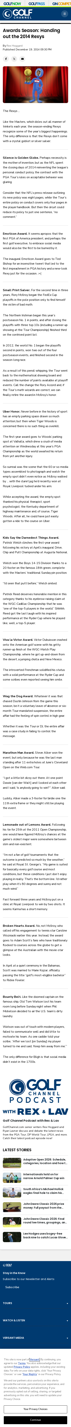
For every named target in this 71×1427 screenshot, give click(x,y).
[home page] (18, 14)
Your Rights (30, 1374)
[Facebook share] (6, 59)
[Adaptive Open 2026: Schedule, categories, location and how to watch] (12, 1163)
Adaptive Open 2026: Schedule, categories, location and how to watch (45, 1161)
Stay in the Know (14, 1273)
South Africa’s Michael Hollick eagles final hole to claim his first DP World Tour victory (43, 1191)
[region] (35, 1388)
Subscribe (12, 1287)
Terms (22, 1363)
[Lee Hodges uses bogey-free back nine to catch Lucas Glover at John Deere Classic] (12, 1237)
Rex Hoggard (15, 46)
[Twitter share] (14, 59)
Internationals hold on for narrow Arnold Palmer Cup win (43, 1176)
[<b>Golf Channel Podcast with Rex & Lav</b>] (35, 1097)
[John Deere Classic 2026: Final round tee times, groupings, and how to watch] (12, 1222)
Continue (35, 1420)
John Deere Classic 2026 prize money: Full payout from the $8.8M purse (43, 1206)
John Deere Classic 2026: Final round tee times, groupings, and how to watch (45, 1221)
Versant (34, 1359)
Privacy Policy (22, 1367)
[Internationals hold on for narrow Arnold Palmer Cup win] (12, 1178)
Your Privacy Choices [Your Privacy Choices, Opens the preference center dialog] (35, 1409)
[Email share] (22, 59)
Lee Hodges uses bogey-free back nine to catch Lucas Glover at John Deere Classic (45, 1235)
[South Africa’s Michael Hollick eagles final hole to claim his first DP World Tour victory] (12, 1192)
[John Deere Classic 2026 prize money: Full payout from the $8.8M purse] (12, 1207)
